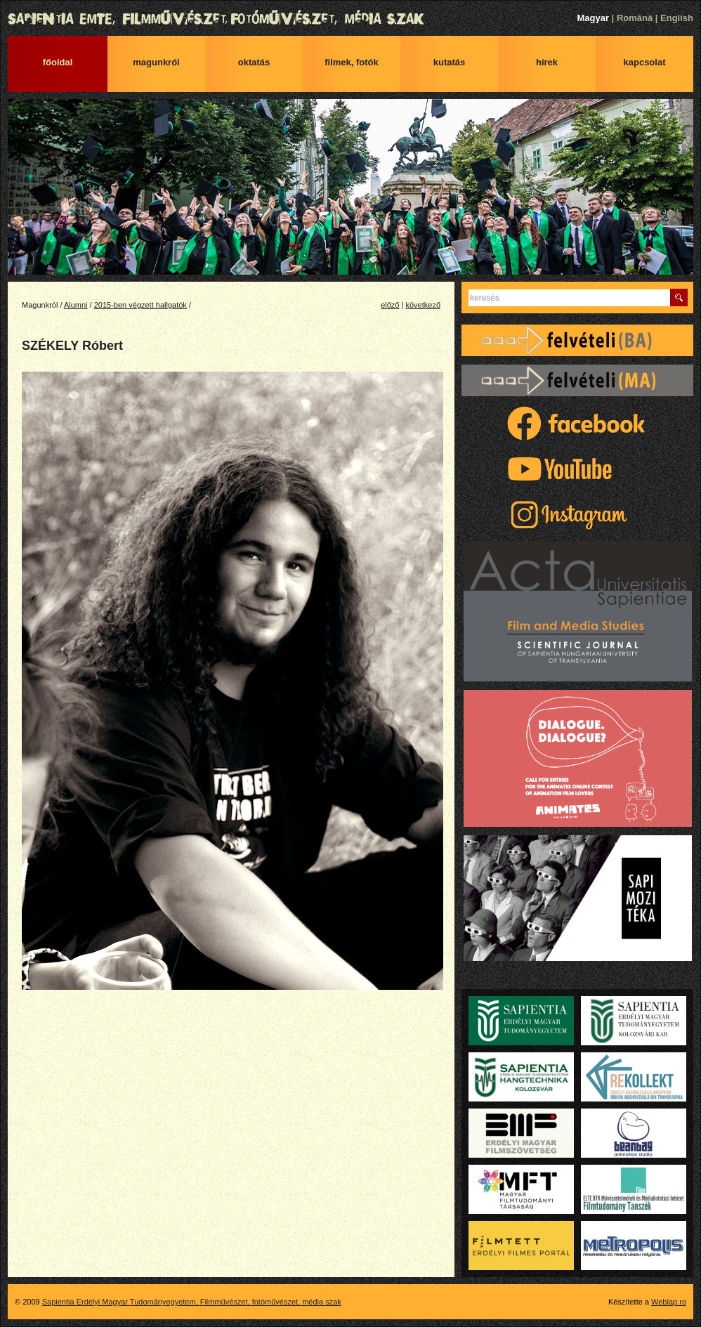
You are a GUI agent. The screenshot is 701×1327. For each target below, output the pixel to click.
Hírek (547, 62)
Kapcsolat (645, 62)
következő (422, 305)
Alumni (76, 305)
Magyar (593, 18)
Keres (679, 297)
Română (635, 18)
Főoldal (58, 62)
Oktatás (254, 62)
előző (390, 305)
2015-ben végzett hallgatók (140, 305)
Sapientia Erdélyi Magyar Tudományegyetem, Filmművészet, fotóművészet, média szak (350, 19)
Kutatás (449, 62)
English (676, 18)
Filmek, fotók (352, 62)
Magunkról (156, 62)
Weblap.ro (668, 1301)
